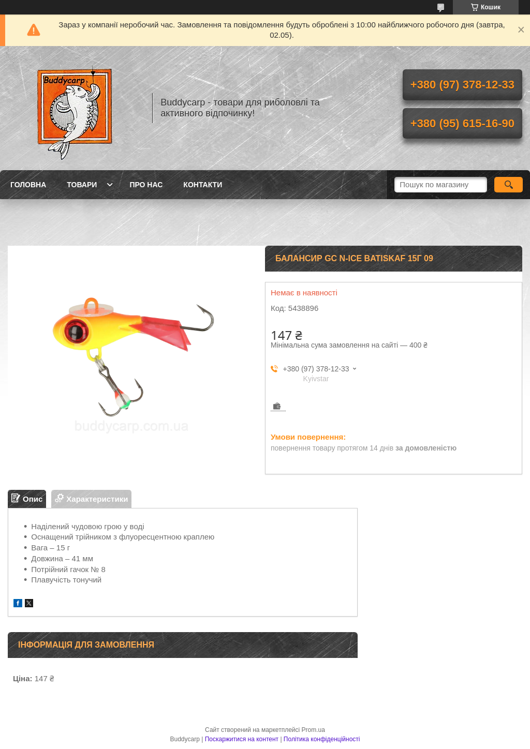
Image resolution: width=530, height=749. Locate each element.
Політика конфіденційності (322, 739)
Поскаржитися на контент (241, 739)
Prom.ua (313, 729)
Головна (28, 185)
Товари (82, 185)
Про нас (146, 185)
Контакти (202, 185)
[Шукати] (508, 184)
